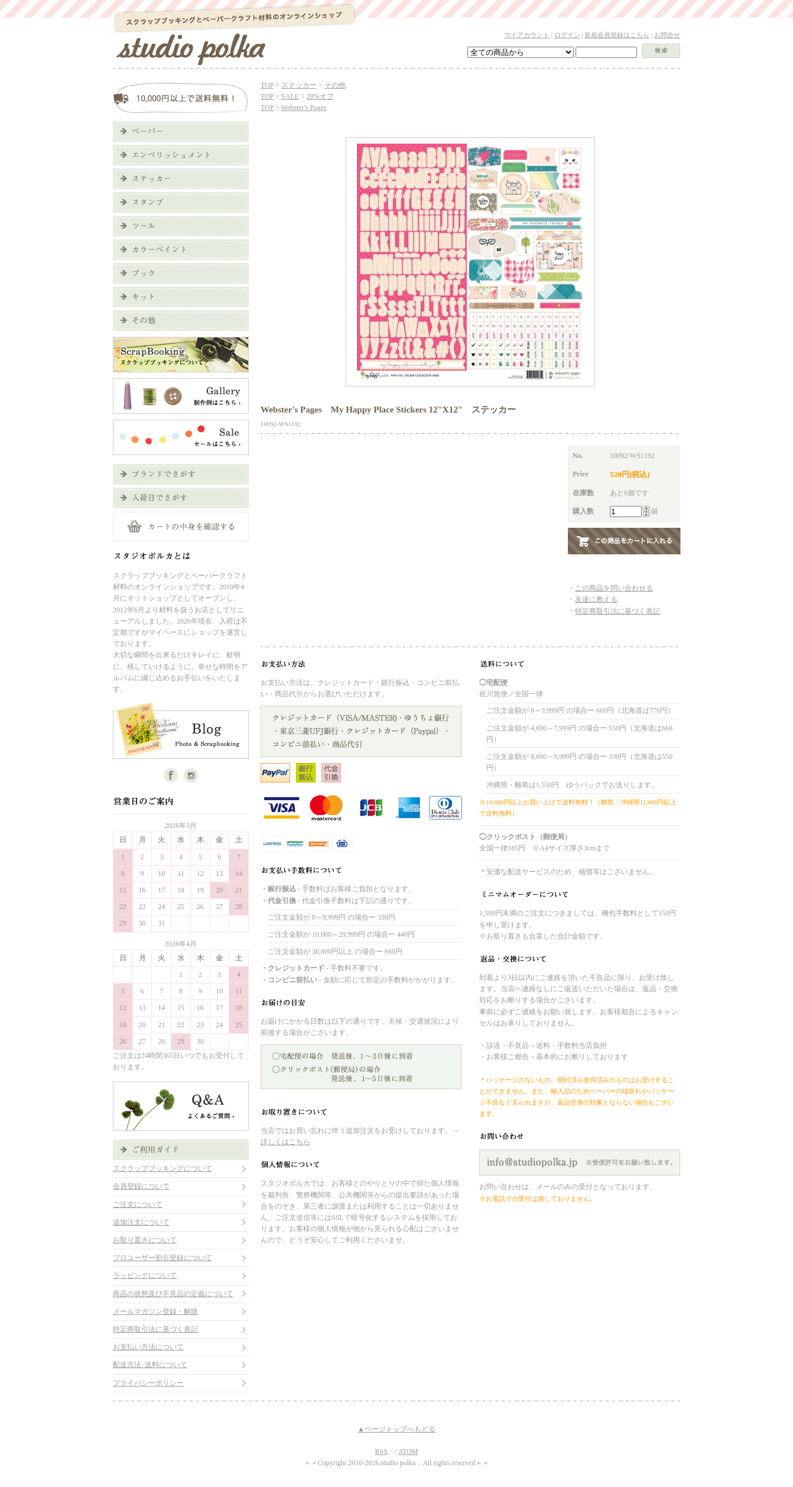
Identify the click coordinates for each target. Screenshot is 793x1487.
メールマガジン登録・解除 (155, 1311)
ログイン (567, 34)
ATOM (408, 1451)
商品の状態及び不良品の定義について (173, 1294)
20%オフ (320, 96)
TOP (267, 85)
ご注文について (137, 1204)
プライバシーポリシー (148, 1383)
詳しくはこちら (285, 1142)
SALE (290, 96)
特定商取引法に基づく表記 (155, 1329)
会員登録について (141, 1186)
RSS (381, 1451)
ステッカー (299, 85)
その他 (335, 85)
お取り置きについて (145, 1240)
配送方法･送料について (150, 1365)
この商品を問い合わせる (614, 588)
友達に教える (596, 599)
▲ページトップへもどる (397, 1429)
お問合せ (667, 34)
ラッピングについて (145, 1275)
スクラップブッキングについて (162, 1168)
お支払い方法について (148, 1347)
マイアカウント (527, 34)
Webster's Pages (304, 107)
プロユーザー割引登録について (162, 1258)
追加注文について (141, 1222)
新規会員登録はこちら (616, 34)
